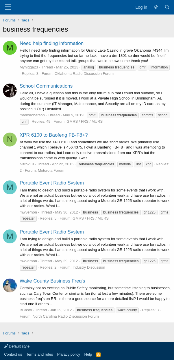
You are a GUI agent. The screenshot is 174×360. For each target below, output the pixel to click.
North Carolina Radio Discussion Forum (66, 316)
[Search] (167, 7)
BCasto (26, 310)
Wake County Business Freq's (52, 281)
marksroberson (32, 115)
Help (88, 354)
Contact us (13, 354)
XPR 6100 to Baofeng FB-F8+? (54, 135)
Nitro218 (27, 164)
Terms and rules (39, 354)
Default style (16, 346)
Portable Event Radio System (52, 183)
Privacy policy (68, 354)
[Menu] (8, 7)
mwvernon (28, 212)
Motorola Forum (51, 170)
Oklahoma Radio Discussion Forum (84, 73)
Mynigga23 (29, 67)
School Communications (46, 86)
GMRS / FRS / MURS (84, 121)
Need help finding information (52, 43)
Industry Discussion (89, 267)
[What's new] (155, 7)
